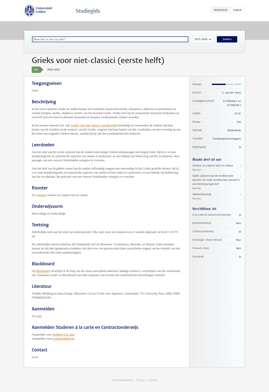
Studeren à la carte (63, 334)
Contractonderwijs (63, 338)
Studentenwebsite (122, 380)
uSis (39, 316)
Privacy (140, 380)
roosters (41, 195)
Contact (152, 380)
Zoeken (227, 39)
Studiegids (88, 10)
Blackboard (43, 271)
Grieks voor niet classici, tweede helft (93, 125)
